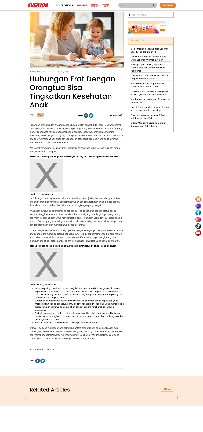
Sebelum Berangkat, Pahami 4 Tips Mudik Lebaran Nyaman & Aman (148, 58)
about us (71, 413)
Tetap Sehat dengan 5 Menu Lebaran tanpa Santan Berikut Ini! (149, 77)
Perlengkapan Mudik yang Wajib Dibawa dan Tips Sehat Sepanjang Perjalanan (148, 67)
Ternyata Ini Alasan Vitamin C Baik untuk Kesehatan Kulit (148, 117)
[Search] (152, 14)
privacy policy (85, 413)
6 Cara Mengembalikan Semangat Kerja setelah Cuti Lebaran (148, 124)
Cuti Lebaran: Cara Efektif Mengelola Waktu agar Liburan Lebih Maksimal (149, 93)
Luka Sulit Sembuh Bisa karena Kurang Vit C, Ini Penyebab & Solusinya (150, 109)
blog (133, 413)
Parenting (36, 71)
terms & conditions (104, 413)
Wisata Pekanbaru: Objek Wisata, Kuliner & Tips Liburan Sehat (147, 85)
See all (167, 389)
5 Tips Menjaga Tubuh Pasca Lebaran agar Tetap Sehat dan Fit (149, 50)
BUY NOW (168, 5)
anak (40, 115)
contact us (121, 413)
